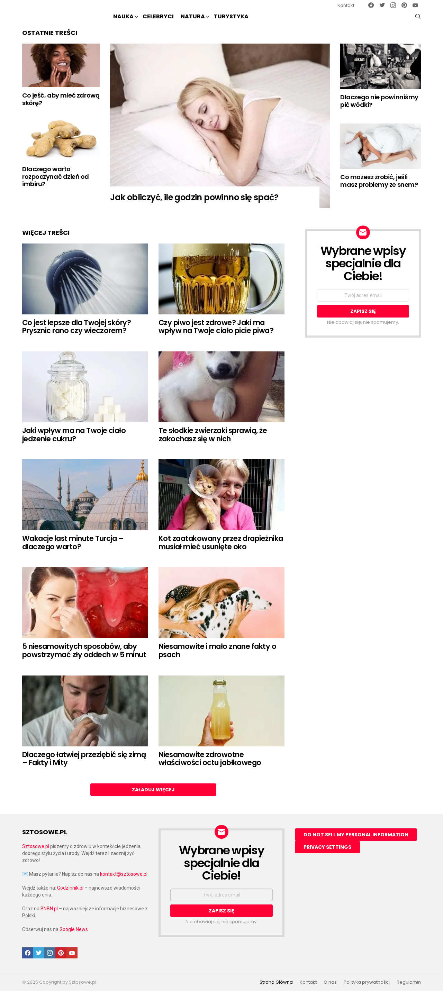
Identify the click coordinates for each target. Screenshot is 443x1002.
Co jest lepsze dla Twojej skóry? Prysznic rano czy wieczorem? (76, 338)
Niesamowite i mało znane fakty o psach (217, 662)
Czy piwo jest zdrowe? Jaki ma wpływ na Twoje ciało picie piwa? (216, 338)
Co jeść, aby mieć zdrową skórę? (60, 110)
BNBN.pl (49, 920)
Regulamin (409, 993)
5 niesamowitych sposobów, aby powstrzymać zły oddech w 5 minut (84, 662)
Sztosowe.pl (35, 858)
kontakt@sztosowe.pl (123, 885)
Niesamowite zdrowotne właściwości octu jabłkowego (210, 770)
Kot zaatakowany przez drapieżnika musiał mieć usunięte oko (221, 554)
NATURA (193, 22)
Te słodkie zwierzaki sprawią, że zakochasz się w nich (213, 446)
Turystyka (231, 22)
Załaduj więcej (153, 801)
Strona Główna (276, 993)
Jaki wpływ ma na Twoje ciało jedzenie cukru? (74, 446)
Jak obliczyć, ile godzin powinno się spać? (194, 208)
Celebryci (158, 22)
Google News (74, 941)
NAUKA (123, 22)
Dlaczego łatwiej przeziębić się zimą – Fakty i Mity (84, 770)
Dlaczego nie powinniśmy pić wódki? (379, 112)
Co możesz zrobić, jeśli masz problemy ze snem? (379, 192)
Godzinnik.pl (70, 899)
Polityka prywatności (367, 993)
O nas (330, 993)
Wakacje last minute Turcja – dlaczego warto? (72, 554)
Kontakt (345, 5)
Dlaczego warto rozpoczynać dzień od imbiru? (55, 188)
